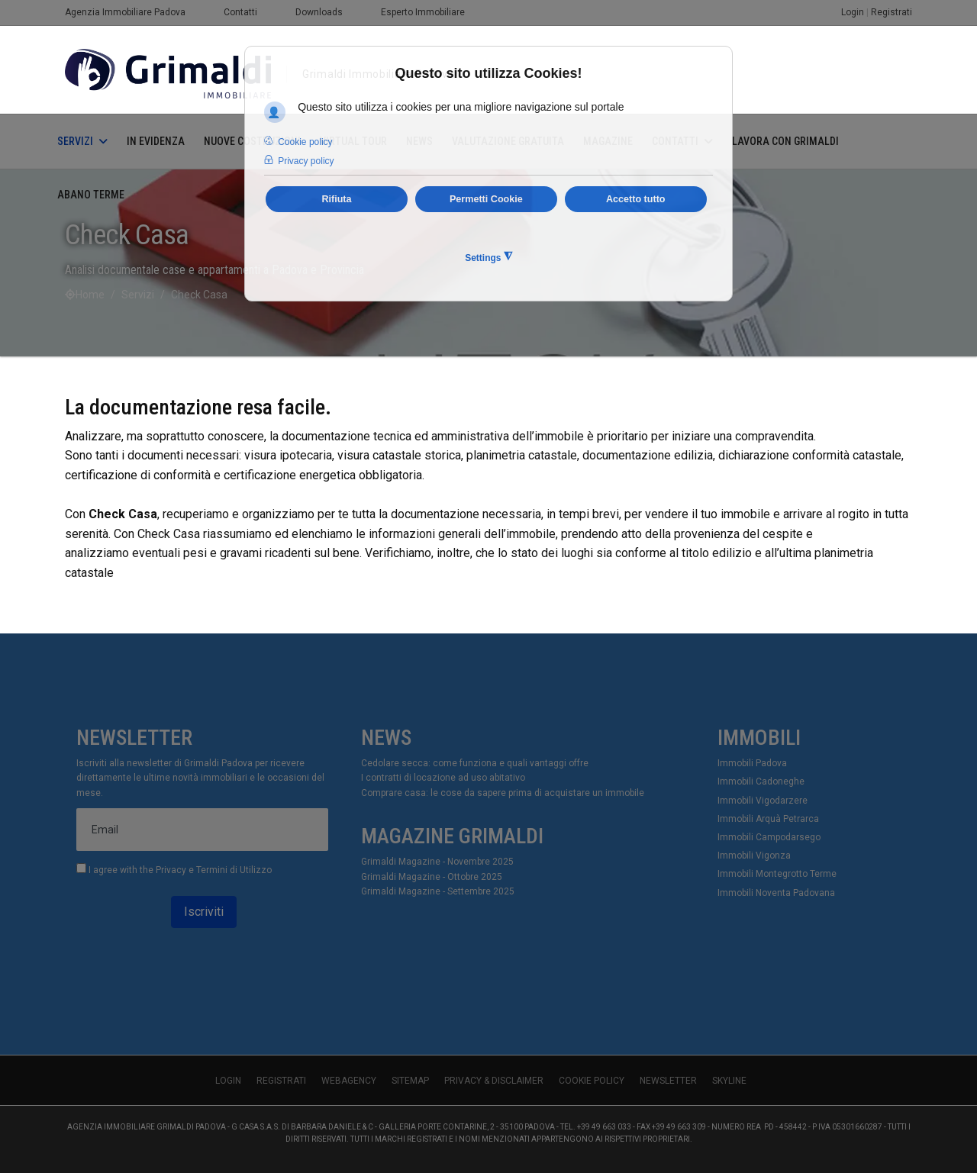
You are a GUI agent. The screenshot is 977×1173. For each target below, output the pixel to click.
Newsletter (668, 1080)
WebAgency (348, 1080)
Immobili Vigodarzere (762, 800)
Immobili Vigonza (754, 855)
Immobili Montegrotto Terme (777, 873)
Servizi (75, 141)
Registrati (891, 12)
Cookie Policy (591, 1080)
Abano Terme (90, 195)
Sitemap (410, 1080)
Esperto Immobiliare (423, 12)
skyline (729, 1080)
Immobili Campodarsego (769, 837)
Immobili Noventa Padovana (776, 893)
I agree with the (174, 869)
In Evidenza (156, 141)
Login (852, 12)
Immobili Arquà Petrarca (768, 819)
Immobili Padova (752, 763)
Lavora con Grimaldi (785, 141)
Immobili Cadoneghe (760, 781)
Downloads (319, 12)
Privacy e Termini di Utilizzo (214, 870)
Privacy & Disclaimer (493, 1080)
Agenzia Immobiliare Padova (125, 12)
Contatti (240, 12)
